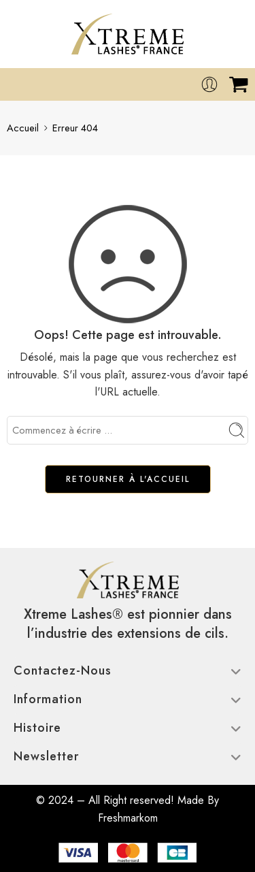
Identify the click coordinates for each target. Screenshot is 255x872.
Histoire (127, 728)
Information (127, 699)
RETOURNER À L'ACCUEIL (128, 479)
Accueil (23, 127)
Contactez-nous (127, 670)
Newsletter (127, 756)
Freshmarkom (128, 818)
